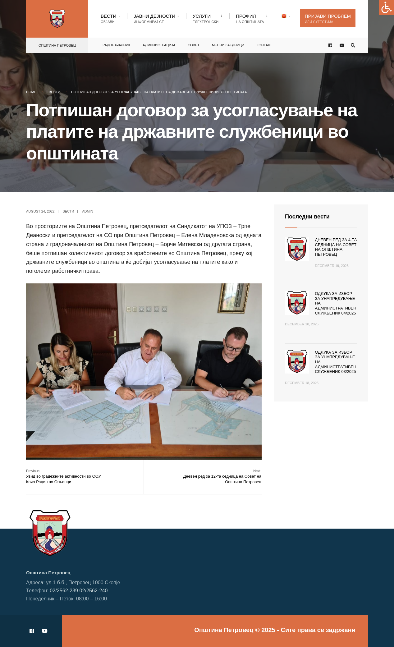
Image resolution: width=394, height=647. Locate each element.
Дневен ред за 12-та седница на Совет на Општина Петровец (222, 476)
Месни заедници (228, 45)
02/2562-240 (94, 590)
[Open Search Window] (353, 45)
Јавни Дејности (154, 18)
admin (87, 211)
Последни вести (307, 216)
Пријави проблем (328, 18)
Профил (250, 18)
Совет (193, 45)
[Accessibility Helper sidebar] (386, 7)
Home (31, 92)
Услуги (205, 18)
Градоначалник (115, 45)
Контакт (264, 45)
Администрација (159, 45)
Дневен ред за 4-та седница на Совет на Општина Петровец (336, 247)
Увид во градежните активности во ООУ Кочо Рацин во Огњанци (63, 476)
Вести (108, 18)
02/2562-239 (64, 590)
